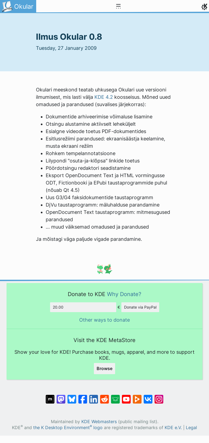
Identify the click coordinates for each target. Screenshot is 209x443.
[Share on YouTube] (126, 396)
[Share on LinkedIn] (93, 396)
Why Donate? (124, 294)
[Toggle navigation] (118, 6)
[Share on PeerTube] (137, 396)
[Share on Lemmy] (115, 396)
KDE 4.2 (103, 97)
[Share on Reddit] (104, 396)
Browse (104, 368)
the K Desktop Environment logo (68, 427)
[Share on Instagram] (159, 396)
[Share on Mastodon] (61, 396)
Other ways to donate (104, 320)
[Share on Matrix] (50, 396)
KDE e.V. (173, 427)
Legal (191, 427)
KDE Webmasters (99, 421)
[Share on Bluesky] (71, 396)
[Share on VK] (148, 396)
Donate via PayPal (140, 307)
